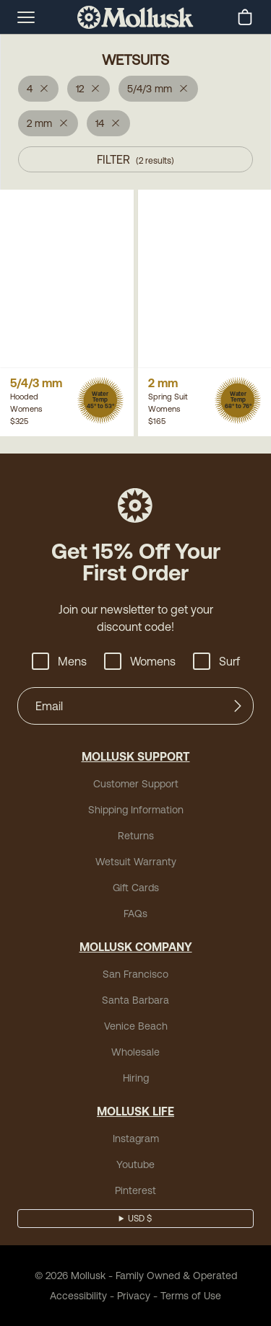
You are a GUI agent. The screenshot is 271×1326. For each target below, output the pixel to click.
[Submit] (237, 706)
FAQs (135, 913)
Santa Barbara (135, 1000)
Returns (136, 835)
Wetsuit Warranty (135, 861)
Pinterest (135, 1190)
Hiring (136, 1078)
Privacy (133, 1295)
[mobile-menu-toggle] (26, 17)
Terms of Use (190, 1295)
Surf (216, 661)
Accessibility (78, 1295)
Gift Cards (136, 887)
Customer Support (135, 784)
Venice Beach (136, 1026)
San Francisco (135, 974)
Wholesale (135, 1052)
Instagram (136, 1138)
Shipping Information (136, 810)
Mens (59, 661)
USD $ (140, 1219)
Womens (140, 661)
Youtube (135, 1164)
